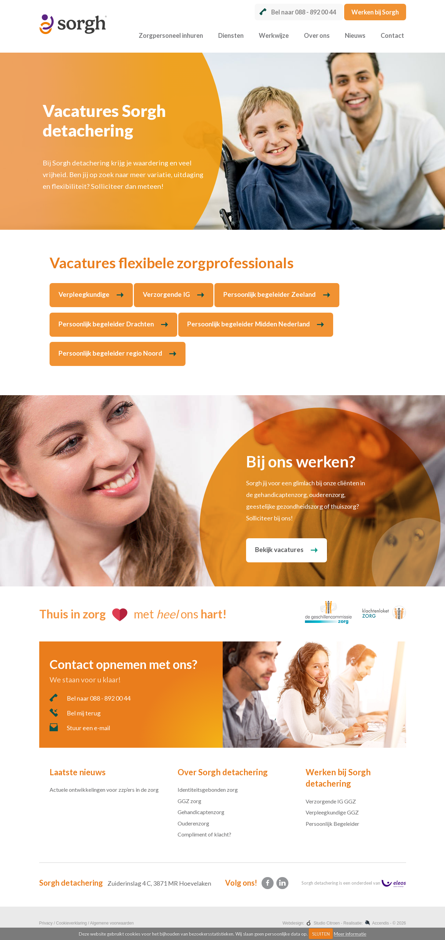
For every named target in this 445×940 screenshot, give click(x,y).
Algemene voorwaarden (112, 923)
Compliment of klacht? (204, 834)
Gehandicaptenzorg (201, 812)
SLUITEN (321, 934)
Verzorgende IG (166, 294)
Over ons (317, 35)
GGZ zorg (189, 801)
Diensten (231, 35)
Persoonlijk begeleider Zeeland (269, 294)
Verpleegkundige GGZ (332, 812)
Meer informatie (350, 934)
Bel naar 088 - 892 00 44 (90, 698)
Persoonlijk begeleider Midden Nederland (248, 324)
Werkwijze (274, 35)
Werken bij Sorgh (375, 12)
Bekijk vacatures (279, 549)
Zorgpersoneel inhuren (171, 35)
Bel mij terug (75, 713)
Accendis (380, 923)
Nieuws (355, 35)
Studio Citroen (327, 923)
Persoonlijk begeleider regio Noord (110, 353)
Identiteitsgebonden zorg (208, 789)
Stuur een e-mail (80, 727)
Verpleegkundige (84, 294)
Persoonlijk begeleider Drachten (106, 324)
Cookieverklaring (71, 923)
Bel (297, 12)
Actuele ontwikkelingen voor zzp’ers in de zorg (104, 789)
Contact (392, 35)
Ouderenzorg (193, 823)
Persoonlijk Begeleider (332, 823)
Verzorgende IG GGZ (331, 801)
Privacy (46, 923)
